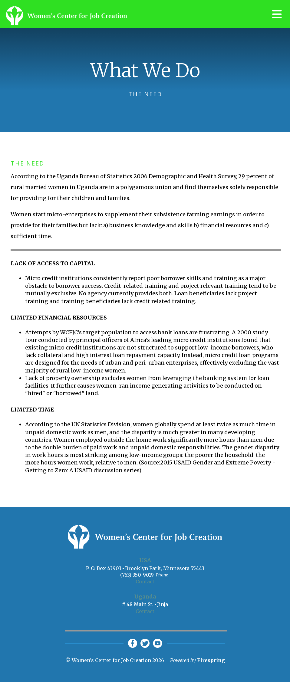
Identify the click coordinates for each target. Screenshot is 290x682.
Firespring (211, 660)
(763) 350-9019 (137, 575)
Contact (145, 582)
